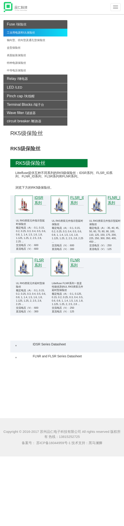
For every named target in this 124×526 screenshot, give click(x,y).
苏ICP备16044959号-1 (53, 443)
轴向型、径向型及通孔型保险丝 (26, 40)
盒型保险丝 (14, 47)
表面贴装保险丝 (16, 55)
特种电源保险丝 (16, 62)
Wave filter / (21, 113)
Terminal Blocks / (25, 104)
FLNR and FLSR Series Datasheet (57, 356)
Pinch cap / (20, 96)
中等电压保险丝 (16, 70)
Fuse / (16, 24)
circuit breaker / (24, 121)
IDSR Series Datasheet (49, 344)
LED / (14, 87)
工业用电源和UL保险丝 (21, 32)
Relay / (17, 79)
